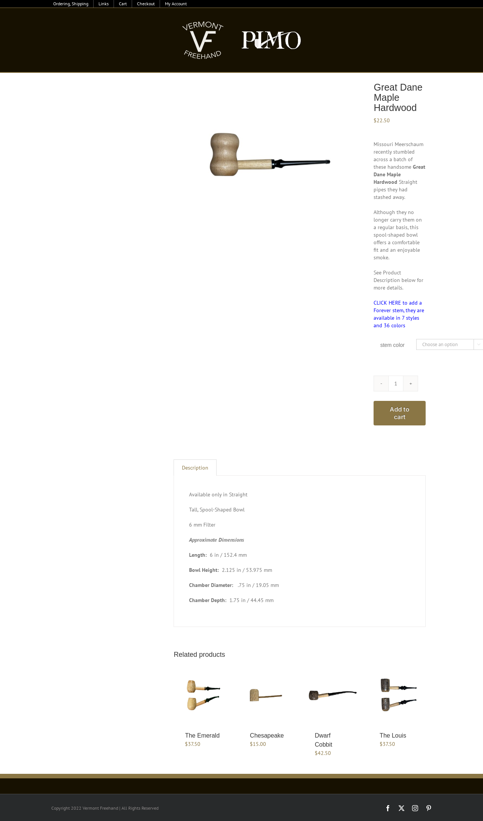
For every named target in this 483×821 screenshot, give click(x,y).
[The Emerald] (202, 694)
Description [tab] (195, 467)
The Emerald (202, 735)
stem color (392, 345)
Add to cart (399, 412)
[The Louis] (397, 694)
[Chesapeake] (267, 694)
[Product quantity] (395, 383)
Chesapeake (267, 735)
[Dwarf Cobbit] (332, 694)
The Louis (393, 735)
